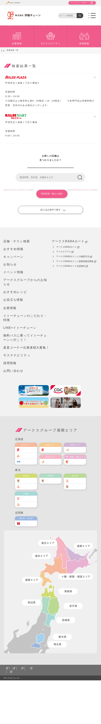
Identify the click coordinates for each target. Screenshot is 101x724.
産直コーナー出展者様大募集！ (26, 387)
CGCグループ (28, 715)
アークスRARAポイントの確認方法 (74, 296)
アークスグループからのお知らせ (25, 322)
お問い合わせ (13, 410)
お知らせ (10, 304)
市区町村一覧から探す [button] (50, 234)
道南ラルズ (52, 490)
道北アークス (53, 502)
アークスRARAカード (69, 281)
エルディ (27, 502)
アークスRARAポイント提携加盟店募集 (76, 301)
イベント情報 (13, 312)
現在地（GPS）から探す (18, 234)
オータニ (27, 563)
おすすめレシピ (15, 332)
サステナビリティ (50, 59)
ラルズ (26, 490)
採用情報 (84, 59)
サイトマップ (10, 715)
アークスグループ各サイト (77, 3)
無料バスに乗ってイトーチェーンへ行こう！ (25, 378)
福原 (74, 502)
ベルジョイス (28, 527)
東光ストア (28, 496)
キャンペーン (84, 40)
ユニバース (28, 521)
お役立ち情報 (13, 340)
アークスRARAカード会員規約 (72, 306)
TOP (5, 66)
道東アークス (77, 490)
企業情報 (17, 59)
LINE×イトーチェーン (20, 367)
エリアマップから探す (83, 234)
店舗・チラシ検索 (17, 40)
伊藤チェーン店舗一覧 (50, 203)
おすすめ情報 (50, 40)
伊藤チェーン (28, 539)
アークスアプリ (65, 292)
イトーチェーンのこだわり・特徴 (25, 358)
